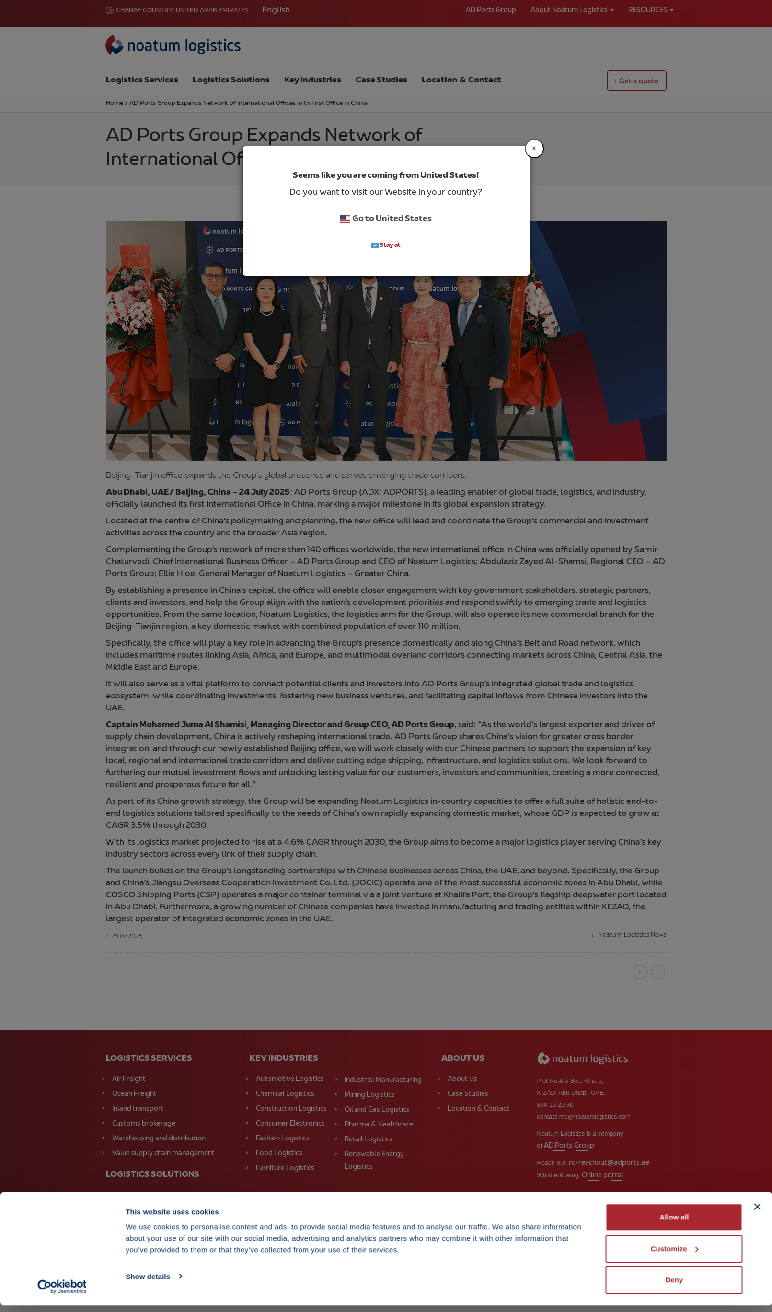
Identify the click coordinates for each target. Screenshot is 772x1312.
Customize (675, 1255)
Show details (148, 1282)
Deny (674, 1286)
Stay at (386, 246)
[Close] (534, 148)
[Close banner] (757, 1213)
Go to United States (385, 219)
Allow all (674, 1223)
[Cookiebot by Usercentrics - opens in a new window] (62, 1293)
